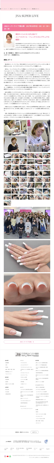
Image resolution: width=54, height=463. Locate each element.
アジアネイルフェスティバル (26, 367)
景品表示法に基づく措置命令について (42, 406)
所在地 (6, 367)
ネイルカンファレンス (25, 372)
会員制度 (6, 387)
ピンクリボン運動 (24, 379)
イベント (22, 360)
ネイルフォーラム (24, 375)
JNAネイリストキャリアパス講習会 (27, 392)
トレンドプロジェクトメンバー (26, 408)
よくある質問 (6, 449)
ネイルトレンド (23, 406)
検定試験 (37, 360)
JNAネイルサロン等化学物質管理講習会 (27, 395)
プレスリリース (8, 373)
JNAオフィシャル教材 (40, 381)
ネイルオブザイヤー (24, 365)
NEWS (37, 411)
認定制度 (6, 377)
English (48, 449)
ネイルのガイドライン (39, 385)
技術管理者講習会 (24, 402)
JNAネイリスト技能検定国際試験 (42, 370)
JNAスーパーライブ (24, 398)
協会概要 (6, 360)
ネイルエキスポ (24, 362)
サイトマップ (35, 449)
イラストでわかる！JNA (40, 418)
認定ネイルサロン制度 (9, 384)
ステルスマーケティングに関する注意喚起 (42, 397)
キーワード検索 (42, 449)
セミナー (22, 387)
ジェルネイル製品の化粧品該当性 (42, 394)
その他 (36, 409)
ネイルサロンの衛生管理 (40, 389)
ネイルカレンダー (39, 416)
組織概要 (7, 362)
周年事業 (22, 381)
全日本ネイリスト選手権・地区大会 (27, 370)
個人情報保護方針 (29, 449)
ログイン (34, 432)
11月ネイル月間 (24, 377)
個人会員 (7, 389)
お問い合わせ (12, 449)
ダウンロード (38, 423)
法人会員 (7, 391)
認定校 (6, 381)
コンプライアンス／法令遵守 (41, 391)
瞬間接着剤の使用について (41, 399)
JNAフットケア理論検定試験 (41, 365)
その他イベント (24, 384)
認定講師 (7, 379)
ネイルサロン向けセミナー (26, 400)
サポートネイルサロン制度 (41, 414)
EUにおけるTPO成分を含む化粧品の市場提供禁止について (42, 402)
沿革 (6, 365)
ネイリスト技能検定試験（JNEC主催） (42, 368)
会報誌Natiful (8, 394)
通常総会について (8, 371)
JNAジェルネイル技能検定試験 (41, 362)
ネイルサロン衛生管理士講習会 (26, 389)
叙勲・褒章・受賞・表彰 (10, 369)
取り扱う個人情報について (20, 449)
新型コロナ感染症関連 (40, 387)
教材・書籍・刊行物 (39, 420)
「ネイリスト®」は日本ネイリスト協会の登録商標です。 (39, 457)
